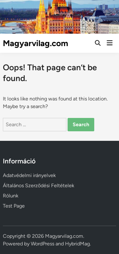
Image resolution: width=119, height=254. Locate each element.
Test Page (14, 206)
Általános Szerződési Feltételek (38, 185)
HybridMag (77, 244)
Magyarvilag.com (35, 43)
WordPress (42, 244)
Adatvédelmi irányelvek (29, 175)
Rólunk (10, 196)
